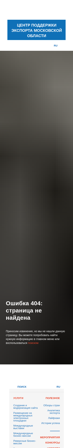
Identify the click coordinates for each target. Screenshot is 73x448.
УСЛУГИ (18, 398)
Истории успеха (50, 423)
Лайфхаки (54, 418)
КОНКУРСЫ (52, 442)
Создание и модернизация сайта (25, 406)
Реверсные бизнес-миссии (24, 442)
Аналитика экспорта (53, 411)
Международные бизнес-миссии (23, 434)
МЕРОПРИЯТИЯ (50, 437)
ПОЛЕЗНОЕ (53, 398)
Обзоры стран (51, 405)
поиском (33, 342)
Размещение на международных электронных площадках (23, 416)
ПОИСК (21, 386)
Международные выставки (23, 427)
